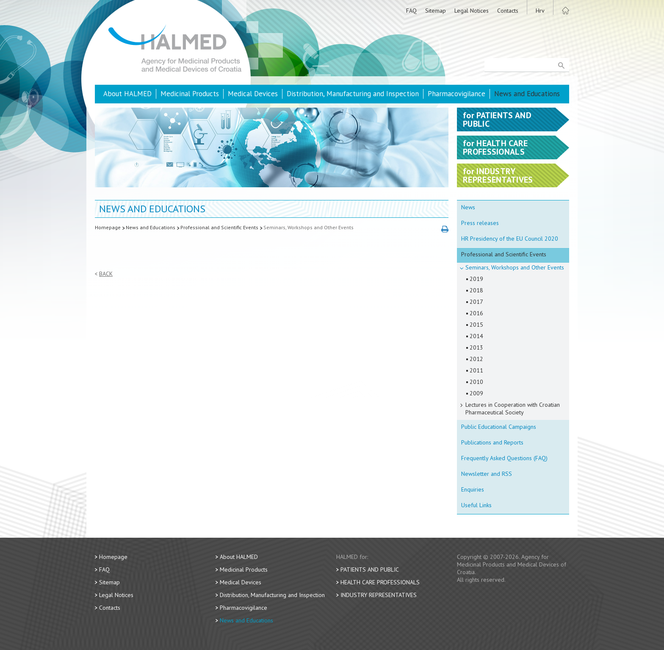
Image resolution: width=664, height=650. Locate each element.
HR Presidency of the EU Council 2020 (509, 238)
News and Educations (527, 93)
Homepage (108, 227)
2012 (476, 359)
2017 (476, 302)
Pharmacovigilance (456, 93)
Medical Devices (253, 93)
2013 (476, 347)
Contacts (507, 10)
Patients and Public (369, 569)
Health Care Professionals (380, 582)
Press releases (480, 223)
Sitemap (435, 10)
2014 (476, 336)
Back (106, 274)
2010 (476, 382)
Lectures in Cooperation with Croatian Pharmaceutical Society (512, 408)
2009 (476, 393)
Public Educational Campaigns (498, 427)
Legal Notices (471, 10)
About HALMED (127, 93)
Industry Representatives (378, 595)
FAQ (411, 10)
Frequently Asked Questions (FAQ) (504, 458)
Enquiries (472, 489)
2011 (476, 370)
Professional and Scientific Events (219, 227)
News (468, 207)
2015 (476, 324)
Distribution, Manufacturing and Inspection (353, 93)
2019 (476, 279)
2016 (476, 313)
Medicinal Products (189, 93)
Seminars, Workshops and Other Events (308, 227)
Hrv (540, 10)
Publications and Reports (492, 442)
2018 (476, 290)
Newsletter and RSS (486, 474)
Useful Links (476, 505)
